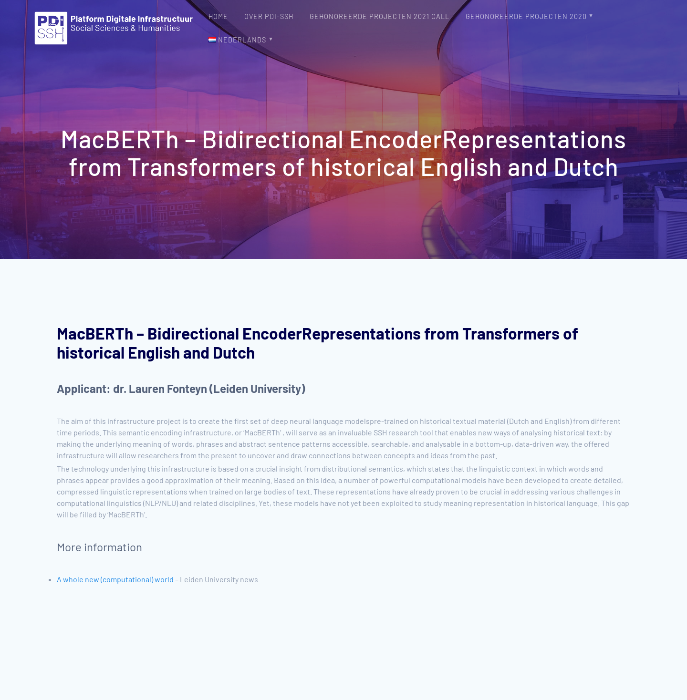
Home (218, 16)
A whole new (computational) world (115, 579)
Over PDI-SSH (268, 16)
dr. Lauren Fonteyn (160, 388)
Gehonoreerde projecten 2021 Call (379, 16)
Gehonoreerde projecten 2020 (526, 16)
